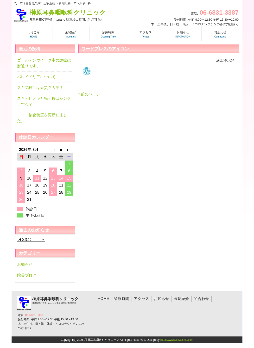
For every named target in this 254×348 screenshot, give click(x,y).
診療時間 (121, 299)
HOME (103, 299)
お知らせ (24, 264)
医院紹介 (181, 299)
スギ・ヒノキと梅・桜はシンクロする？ (44, 101)
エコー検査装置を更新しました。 (42, 118)
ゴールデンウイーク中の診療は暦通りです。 (44, 63)
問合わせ (201, 299)
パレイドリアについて (36, 77)
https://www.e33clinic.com (176, 340)
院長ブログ (26, 275)
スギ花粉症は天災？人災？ (40, 88)
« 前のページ (89, 94)
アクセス (141, 299)
